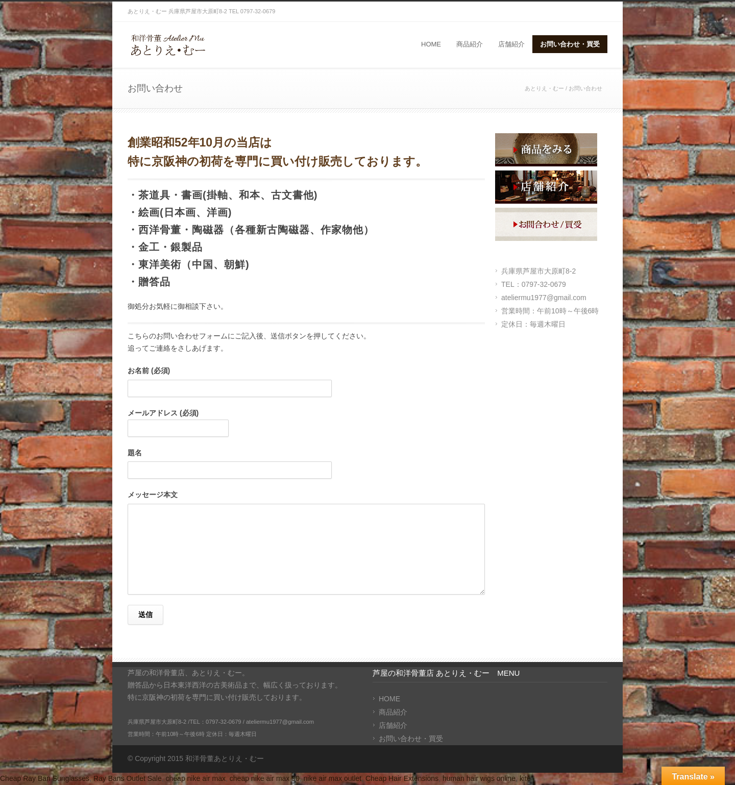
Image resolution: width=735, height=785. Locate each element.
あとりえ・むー (544, 88)
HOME (431, 44)
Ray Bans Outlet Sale (127, 778)
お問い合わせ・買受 (570, 44)
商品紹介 (469, 44)
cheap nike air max (196, 778)
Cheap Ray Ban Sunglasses (44, 778)
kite (525, 778)
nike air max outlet (333, 778)
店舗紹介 (511, 44)
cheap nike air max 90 (265, 778)
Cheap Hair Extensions (401, 778)
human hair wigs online (479, 778)
